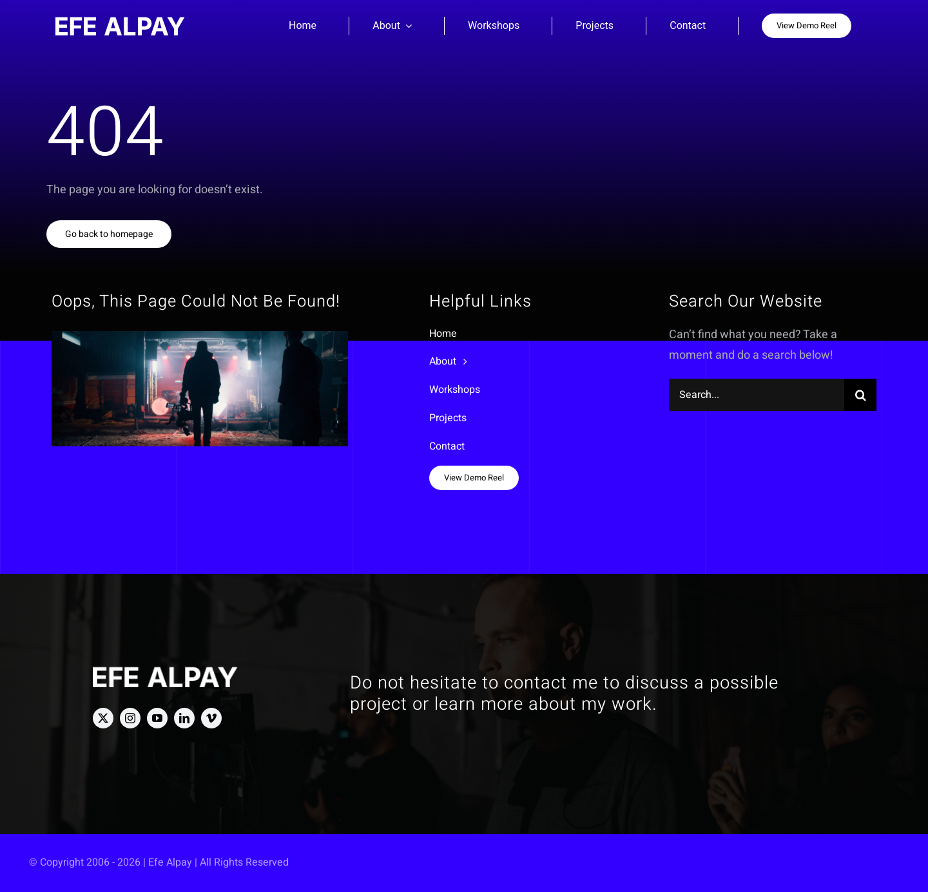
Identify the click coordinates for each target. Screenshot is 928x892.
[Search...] (756, 395)
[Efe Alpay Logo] (120, 22)
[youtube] (157, 718)
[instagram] (130, 718)
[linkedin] (184, 718)
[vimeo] (211, 718)
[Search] (860, 395)
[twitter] (103, 718)
